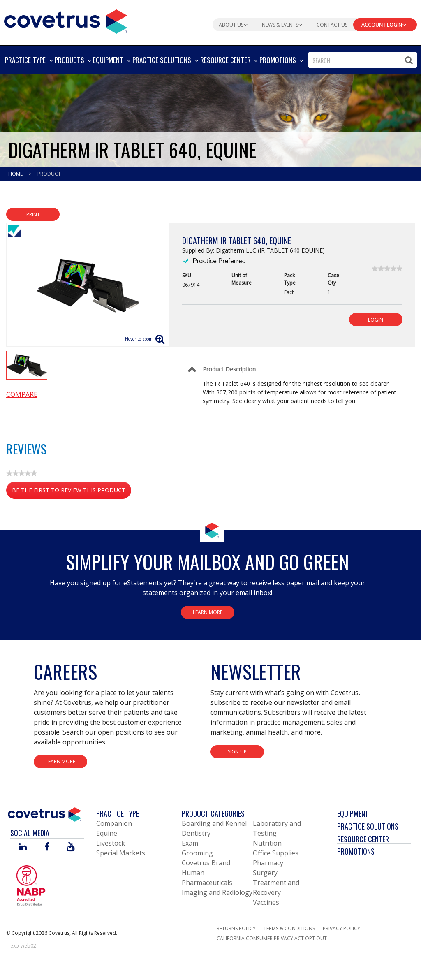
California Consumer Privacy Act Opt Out (272, 938)
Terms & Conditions (289, 928)
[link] (387, 268)
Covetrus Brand (206, 862)
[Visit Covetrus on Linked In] (23, 847)
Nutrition (267, 843)
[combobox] (362, 60)
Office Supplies (275, 852)
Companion (114, 823)
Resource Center (363, 839)
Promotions (356, 851)
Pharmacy (268, 862)
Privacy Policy (341, 928)
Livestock (110, 843)
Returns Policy (236, 928)
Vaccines (266, 902)
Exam (190, 843)
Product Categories (213, 813)
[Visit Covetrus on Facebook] (46, 847)
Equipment (353, 813)
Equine (106, 833)
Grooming (197, 852)
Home (16, 173)
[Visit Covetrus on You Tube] (71, 847)
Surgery (265, 872)
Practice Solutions (367, 826)
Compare (21, 394)
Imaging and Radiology (217, 892)
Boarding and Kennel (214, 823)
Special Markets (120, 852)
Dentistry (196, 833)
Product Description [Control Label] (229, 369)
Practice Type (117, 813)
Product (49, 173)
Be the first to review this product (71, 491)
